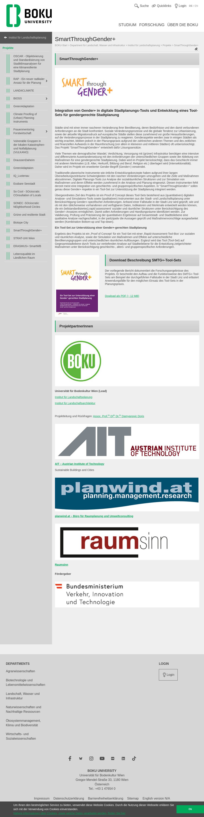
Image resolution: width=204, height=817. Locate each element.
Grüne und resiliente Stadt (29, 214)
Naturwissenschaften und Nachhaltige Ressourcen (23, 709)
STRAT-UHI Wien (24, 238)
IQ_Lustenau (21, 175)
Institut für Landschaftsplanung (27, 37)
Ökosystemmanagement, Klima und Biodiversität (23, 723)
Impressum (41, 798)
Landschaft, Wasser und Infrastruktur (23, 696)
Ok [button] (190, 809)
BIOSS (17, 98)
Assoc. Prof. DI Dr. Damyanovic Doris (118, 416)
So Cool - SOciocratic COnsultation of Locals (27, 193)
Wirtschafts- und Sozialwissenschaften (21, 736)
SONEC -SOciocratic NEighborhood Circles (26, 205)
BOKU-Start (61, 45)
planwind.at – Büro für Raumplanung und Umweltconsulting (94, 516)
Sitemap (133, 798)
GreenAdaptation (23, 106)
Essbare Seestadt (24, 183)
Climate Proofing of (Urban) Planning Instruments (25, 118)
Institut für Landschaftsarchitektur (75, 403)
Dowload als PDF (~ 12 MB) (122, 296)
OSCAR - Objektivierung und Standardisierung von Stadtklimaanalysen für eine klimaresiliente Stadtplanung (29, 64)
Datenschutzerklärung (68, 798)
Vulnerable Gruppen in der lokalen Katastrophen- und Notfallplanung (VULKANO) (29, 146)
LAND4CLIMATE (23, 90)
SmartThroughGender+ (27, 230)
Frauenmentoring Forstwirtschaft (23, 131)
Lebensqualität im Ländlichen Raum (24, 255)
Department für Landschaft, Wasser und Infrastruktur (97, 45)
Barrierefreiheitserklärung (105, 798)
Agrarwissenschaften (20, 671)
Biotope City (20, 222)
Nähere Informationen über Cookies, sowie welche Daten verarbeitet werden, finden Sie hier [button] (69, 813)
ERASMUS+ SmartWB (27, 246)
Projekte (8, 47)
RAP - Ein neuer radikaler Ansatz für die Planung (28, 80)
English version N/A (156, 798)
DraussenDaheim (24, 160)
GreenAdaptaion (23, 167)
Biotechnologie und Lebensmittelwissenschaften (25, 682)
